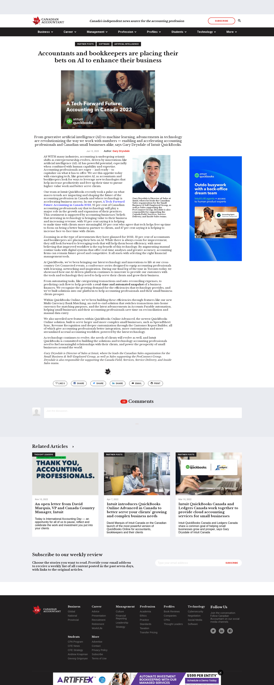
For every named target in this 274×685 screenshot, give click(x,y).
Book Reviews (172, 611)
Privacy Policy (99, 650)
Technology (205, 45)
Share (79, 396)
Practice (144, 619)
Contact (96, 645)
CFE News (74, 645)
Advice (95, 611)
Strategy (120, 626)
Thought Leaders (43, 468)
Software (104, 57)
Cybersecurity (195, 611)
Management (95, 45)
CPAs (167, 619)
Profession (125, 45)
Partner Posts (85, 57)
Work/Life (97, 628)
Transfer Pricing (148, 632)
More (230, 45)
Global (71, 611)
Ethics (143, 615)
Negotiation (194, 615)
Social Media (195, 619)
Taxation (144, 628)
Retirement (98, 624)
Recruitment (98, 619)
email (137, 396)
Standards (145, 624)
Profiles (152, 45)
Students (177, 45)
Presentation (99, 615)
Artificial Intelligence (126, 57)
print (155, 396)
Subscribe (221, 34)
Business (44, 45)
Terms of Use (99, 658)
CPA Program (75, 641)
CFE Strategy (75, 650)
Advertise (97, 641)
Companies (170, 615)
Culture (120, 611)
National (72, 615)
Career (68, 45)
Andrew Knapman (78, 654)
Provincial (73, 619)
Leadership (122, 622)
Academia (145, 611)
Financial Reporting (121, 617)
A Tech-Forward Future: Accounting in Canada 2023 (84, 216)
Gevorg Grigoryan (78, 658)
